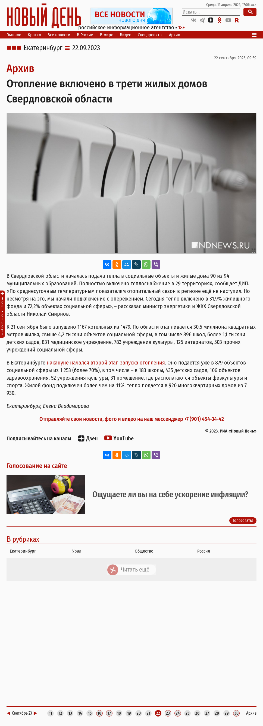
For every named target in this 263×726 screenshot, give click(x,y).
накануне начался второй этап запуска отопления (106, 362)
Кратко (34, 34)
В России (85, 34)
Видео (125, 34)
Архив (174, 34)
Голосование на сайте (37, 466)
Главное (14, 34)
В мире (106, 34)
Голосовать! (243, 520)
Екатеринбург (42, 48)
